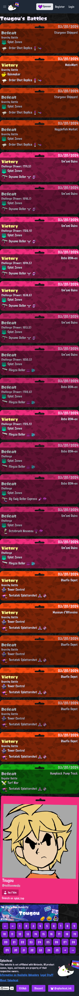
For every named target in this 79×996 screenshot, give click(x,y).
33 (40, 950)
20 (6, 942)
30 (15, 950)
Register (60, 6)
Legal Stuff (46, 975)
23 (31, 942)
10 (4, 934)
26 (56, 942)
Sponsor (44, 6)
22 (22, 942)
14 (35, 934)
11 (12, 934)
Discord (38, 988)
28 (73, 942)
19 (74, 934)
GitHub (22, 988)
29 (7, 950)
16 (51, 934)
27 (64, 942)
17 (59, 934)
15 (43, 934)
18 (67, 934)
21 (14, 942)
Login (71, 6)
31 (24, 950)
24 (39, 942)
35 (57, 950)
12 (20, 934)
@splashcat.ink (61, 988)
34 (48, 950)
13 (28, 934)
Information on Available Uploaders (19, 975)
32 (32, 950)
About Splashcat (9, 980)
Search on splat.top (13, 898)
